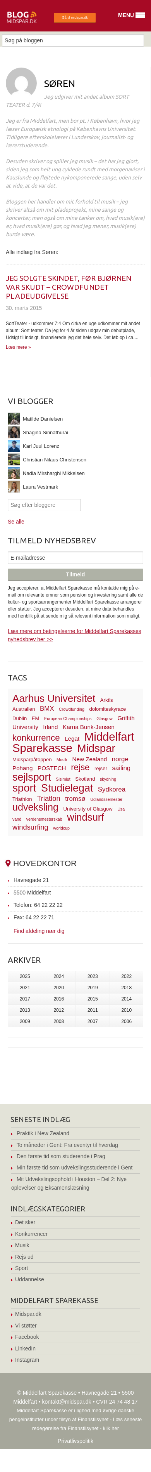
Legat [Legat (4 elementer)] (72, 738)
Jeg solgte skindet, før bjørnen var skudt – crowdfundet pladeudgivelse (68, 287)
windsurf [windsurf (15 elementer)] (85, 817)
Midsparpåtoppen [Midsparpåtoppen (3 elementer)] (32, 759)
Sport (21, 1268)
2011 (93, 1010)
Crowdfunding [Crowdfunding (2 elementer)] (71, 709)
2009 (25, 1021)
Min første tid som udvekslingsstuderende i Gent (75, 1167)
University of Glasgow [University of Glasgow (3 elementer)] (88, 809)
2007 (93, 1021)
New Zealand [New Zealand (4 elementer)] (89, 759)
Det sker (25, 1222)
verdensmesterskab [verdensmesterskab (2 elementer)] (44, 819)
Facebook (27, 1337)
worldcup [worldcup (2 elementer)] (61, 828)
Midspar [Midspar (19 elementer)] (96, 748)
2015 (93, 999)
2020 (58, 987)
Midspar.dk (28, 1314)
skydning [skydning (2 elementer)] (108, 779)
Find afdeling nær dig (39, 931)
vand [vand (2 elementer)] (16, 819)
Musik (22, 1245)
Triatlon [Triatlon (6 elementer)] (48, 798)
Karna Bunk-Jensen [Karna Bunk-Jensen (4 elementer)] (89, 727)
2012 (58, 1010)
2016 (58, 999)
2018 (126, 987)
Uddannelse (29, 1279)
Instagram (27, 1360)
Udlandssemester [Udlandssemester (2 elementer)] (106, 799)
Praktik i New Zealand (43, 1133)
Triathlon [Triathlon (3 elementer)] (22, 799)
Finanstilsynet (93, 1419)
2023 (93, 976)
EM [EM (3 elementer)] (35, 718)
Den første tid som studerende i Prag (61, 1156)
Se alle (16, 521)
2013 (25, 1010)
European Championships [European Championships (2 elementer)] (68, 718)
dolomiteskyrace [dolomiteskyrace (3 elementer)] (107, 709)
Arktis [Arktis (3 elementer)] (106, 700)
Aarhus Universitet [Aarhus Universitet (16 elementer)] (53, 698)
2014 (126, 999)
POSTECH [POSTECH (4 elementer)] (52, 768)
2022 (126, 976)
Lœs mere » (18, 347)
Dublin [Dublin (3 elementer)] (19, 718)
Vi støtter (26, 1325)
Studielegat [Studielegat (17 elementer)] (67, 788)
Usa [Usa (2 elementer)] (121, 809)
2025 (25, 976)
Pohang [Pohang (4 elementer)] (22, 768)
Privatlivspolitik (75, 1441)
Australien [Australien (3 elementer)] (23, 709)
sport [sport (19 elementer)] (24, 788)
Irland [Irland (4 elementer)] (50, 727)
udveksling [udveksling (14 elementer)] (35, 807)
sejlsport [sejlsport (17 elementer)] (31, 777)
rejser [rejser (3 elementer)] (100, 768)
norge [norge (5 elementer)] (120, 759)
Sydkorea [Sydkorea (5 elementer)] (111, 789)
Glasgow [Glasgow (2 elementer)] (104, 718)
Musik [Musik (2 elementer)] (62, 759)
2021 (25, 987)
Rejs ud (24, 1257)
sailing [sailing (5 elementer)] (121, 768)
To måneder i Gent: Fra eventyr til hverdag (67, 1145)
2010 (126, 1010)
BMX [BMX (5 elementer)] (47, 708)
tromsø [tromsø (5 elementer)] (75, 798)
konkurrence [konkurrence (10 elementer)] (36, 738)
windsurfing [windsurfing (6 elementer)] (30, 827)
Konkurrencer (31, 1234)
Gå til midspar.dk (75, 17)
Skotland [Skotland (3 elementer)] (85, 779)
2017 (25, 999)
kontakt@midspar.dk (66, 1402)
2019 (93, 987)
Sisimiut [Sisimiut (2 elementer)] (63, 779)
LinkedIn (25, 1348)
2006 (126, 1021)
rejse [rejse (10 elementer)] (80, 767)
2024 (58, 976)
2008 (58, 1021)
